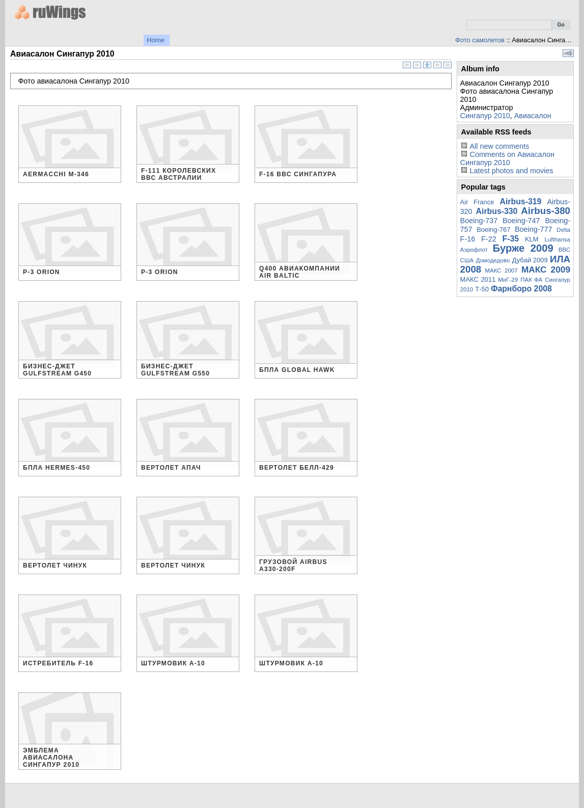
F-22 (488, 239)
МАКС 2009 (545, 269)
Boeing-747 (521, 221)
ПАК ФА (531, 280)
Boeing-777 (533, 229)
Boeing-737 (479, 221)
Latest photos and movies (511, 171)
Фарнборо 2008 (521, 288)
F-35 (511, 238)
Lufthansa (557, 239)
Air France (477, 202)
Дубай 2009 (530, 260)
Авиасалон (532, 116)
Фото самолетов (480, 40)
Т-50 (482, 289)
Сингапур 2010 (485, 116)
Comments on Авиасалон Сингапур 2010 (507, 158)
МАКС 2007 (501, 270)
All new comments (499, 146)
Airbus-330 (497, 211)
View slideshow (568, 53)
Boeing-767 (493, 229)
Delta (563, 230)
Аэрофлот (474, 250)
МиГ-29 (508, 280)
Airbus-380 (545, 210)
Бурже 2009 (523, 248)
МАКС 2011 (478, 279)
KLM (532, 239)
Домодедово (493, 260)
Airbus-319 (521, 201)
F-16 (468, 239)
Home (155, 40)
